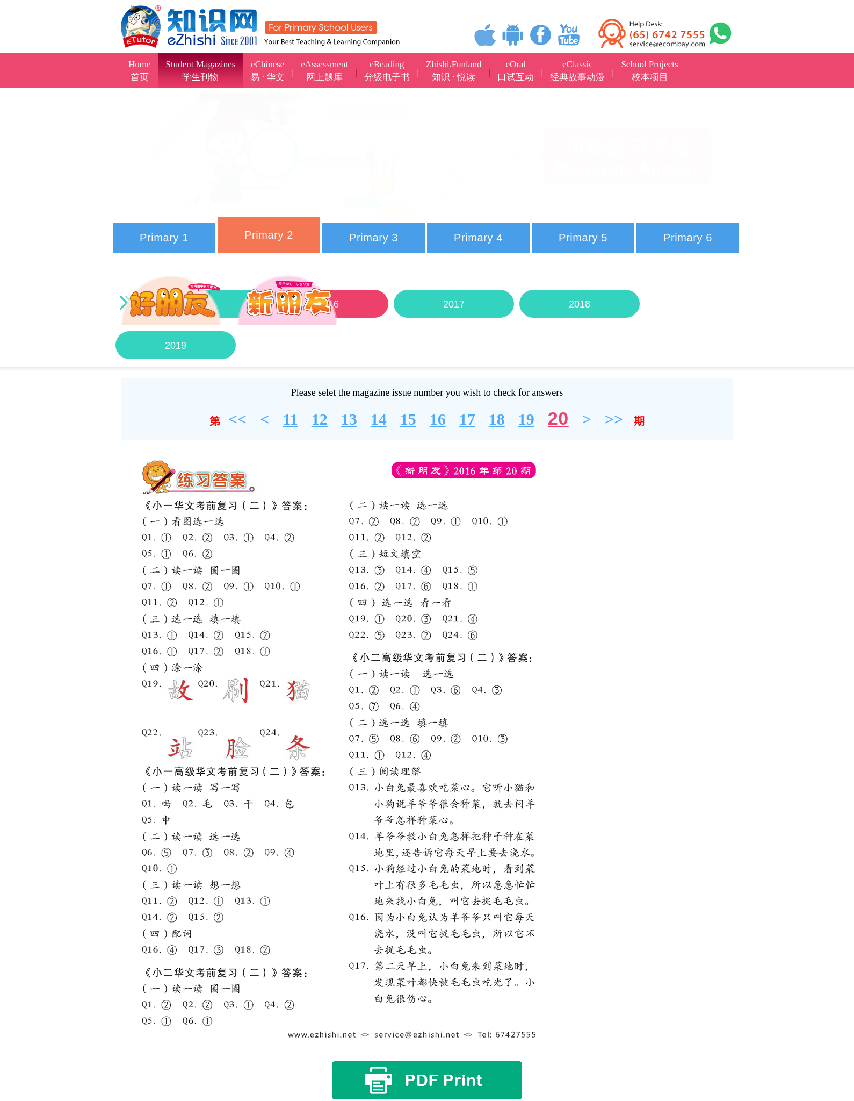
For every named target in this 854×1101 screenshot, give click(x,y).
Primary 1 (164, 238)
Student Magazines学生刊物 (201, 70)
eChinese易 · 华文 (267, 70)
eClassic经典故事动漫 (577, 70)
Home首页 (139, 70)
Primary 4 (478, 238)
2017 (454, 304)
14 (379, 419)
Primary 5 (583, 238)
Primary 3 (373, 238)
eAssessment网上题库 (324, 70)
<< (237, 419)
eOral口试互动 (515, 70)
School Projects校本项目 (649, 70)
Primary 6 (687, 238)
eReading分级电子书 (387, 70)
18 (497, 419)
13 (349, 419)
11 (290, 419)
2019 (175, 345)
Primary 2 (268, 235)
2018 (579, 304)
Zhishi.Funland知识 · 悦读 (453, 70)
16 (438, 419)
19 (526, 419)
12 (320, 419)
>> (614, 419)
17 (467, 419)
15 (408, 419)
